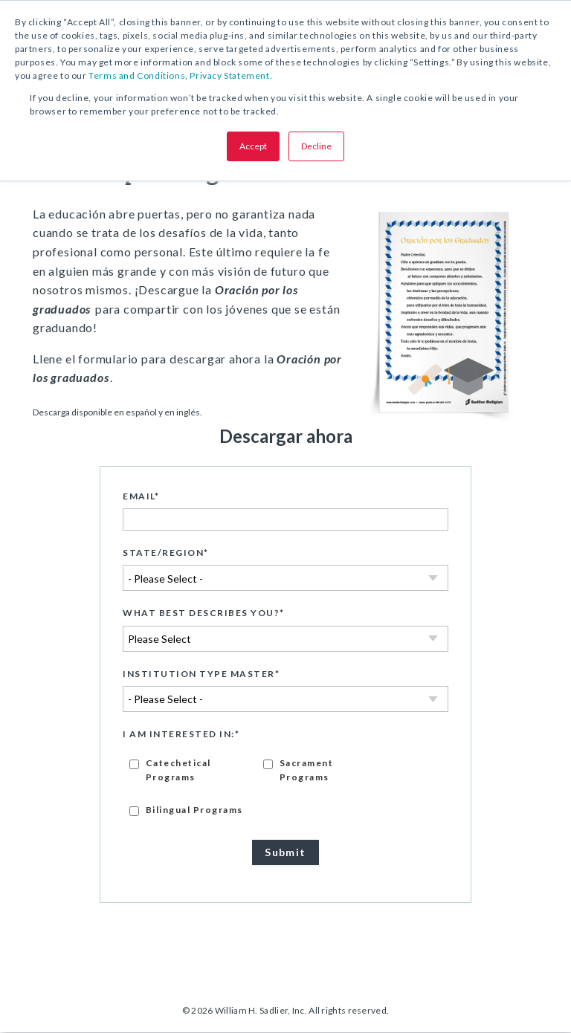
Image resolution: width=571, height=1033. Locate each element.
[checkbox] (285, 786)
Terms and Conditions (136, 75)
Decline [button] (316, 146)
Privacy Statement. (231, 75)
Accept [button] (253, 146)
